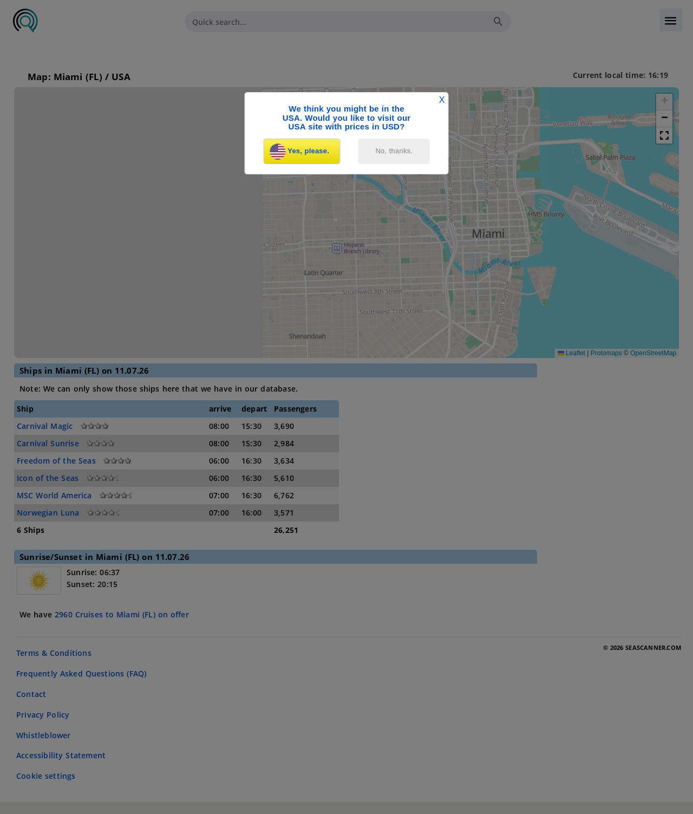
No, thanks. (394, 151)
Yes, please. (299, 152)
